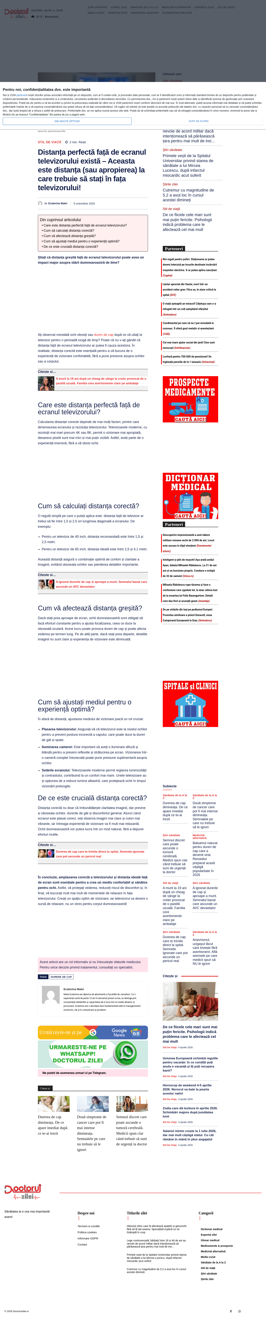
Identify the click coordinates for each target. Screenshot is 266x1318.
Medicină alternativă (200, 783)
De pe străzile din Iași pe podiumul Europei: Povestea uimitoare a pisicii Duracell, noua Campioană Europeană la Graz (188, 561)
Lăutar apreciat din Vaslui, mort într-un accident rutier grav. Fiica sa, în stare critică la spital (189, 236)
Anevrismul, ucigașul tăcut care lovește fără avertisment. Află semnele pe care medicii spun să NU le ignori (205, 898)
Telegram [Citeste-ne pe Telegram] (99, 1073)
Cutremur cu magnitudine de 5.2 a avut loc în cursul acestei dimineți (188, 155)
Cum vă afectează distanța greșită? (70, 236)
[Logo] (22, 1192)
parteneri (21, 95)
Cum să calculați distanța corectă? (69, 230)
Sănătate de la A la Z (175, 743)
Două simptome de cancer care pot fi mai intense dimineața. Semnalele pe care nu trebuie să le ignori (91, 1133)
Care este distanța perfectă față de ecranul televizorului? (85, 225)
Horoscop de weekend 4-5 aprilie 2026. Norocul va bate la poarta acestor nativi (187, 1036)
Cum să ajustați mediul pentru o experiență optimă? (82, 241)
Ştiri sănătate (171, 781)
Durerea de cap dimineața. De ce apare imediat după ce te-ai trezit (175, 757)
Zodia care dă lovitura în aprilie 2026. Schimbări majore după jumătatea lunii (190, 1059)
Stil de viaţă (49, 142)
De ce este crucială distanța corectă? (71, 247)
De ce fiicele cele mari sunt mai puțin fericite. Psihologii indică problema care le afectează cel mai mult (189, 173)
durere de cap (61, 977)
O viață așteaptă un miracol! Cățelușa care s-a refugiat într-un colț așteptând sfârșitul (189, 255)
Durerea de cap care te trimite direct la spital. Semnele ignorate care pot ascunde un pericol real (175, 895)
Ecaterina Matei (57, 203)
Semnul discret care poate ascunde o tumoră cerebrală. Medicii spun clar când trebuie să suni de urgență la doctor (175, 802)
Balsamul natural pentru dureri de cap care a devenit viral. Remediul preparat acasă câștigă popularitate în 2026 (205, 805)
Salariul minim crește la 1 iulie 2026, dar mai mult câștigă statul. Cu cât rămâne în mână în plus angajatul (189, 1081)
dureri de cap (103, 335)
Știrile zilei (169, 149)
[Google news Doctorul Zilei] (93, 1038)
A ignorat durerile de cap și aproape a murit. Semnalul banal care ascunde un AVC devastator (205, 844)
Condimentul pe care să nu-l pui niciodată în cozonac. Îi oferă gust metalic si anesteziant (188, 275)
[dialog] (133, 106)
